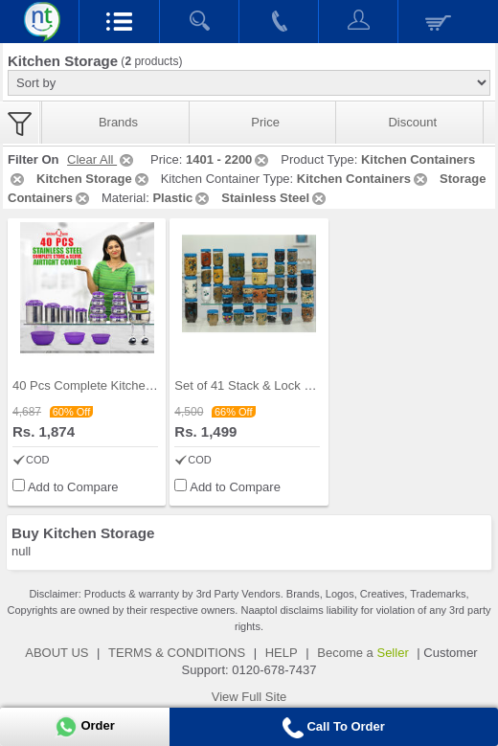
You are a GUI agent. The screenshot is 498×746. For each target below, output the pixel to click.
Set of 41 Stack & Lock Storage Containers (292, 385)
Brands (118, 122)
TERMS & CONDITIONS (176, 652)
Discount (412, 122)
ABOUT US (56, 652)
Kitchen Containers (363, 178)
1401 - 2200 (228, 159)
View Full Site (249, 696)
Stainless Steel (274, 198)
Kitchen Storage (93, 178)
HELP (281, 652)
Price (265, 122)
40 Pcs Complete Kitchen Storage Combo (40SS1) (152, 385)
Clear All (101, 159)
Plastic (182, 198)
